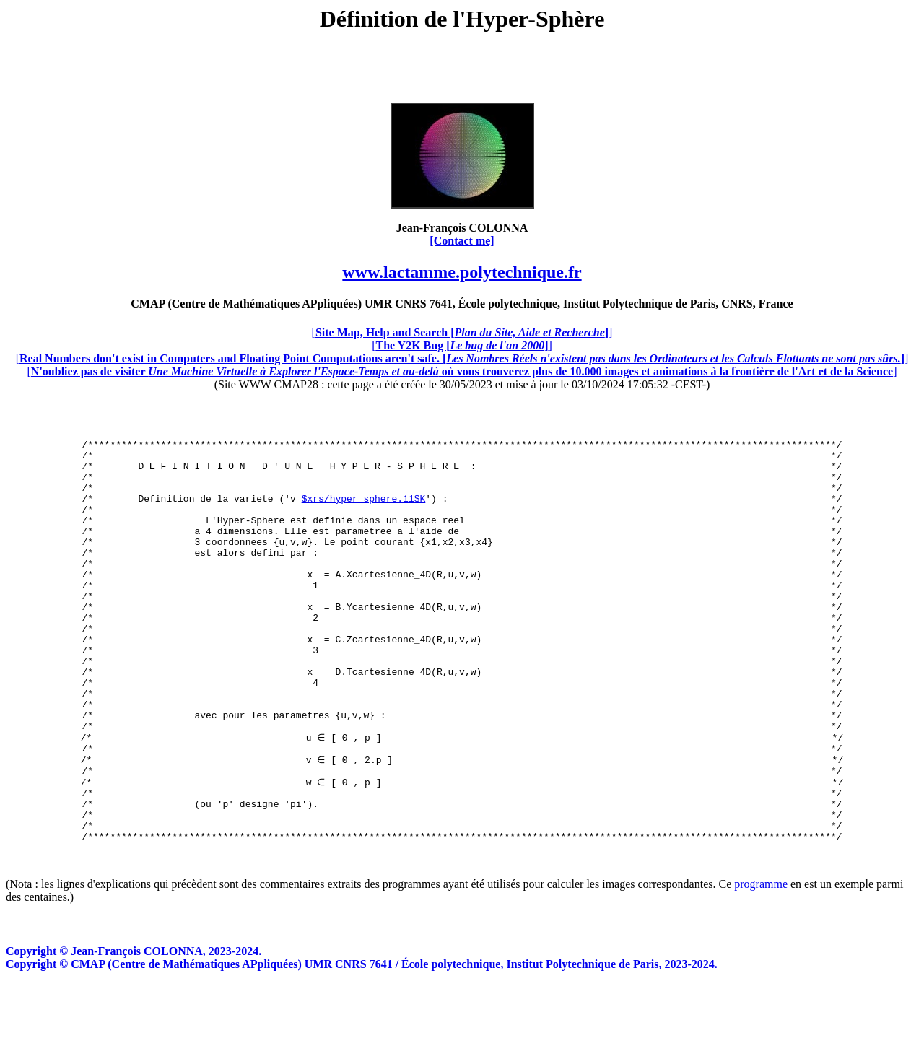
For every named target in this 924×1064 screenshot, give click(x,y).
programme (761, 962)
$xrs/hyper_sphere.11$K (364, 511)
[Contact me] (462, 241)
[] (462, 332)
